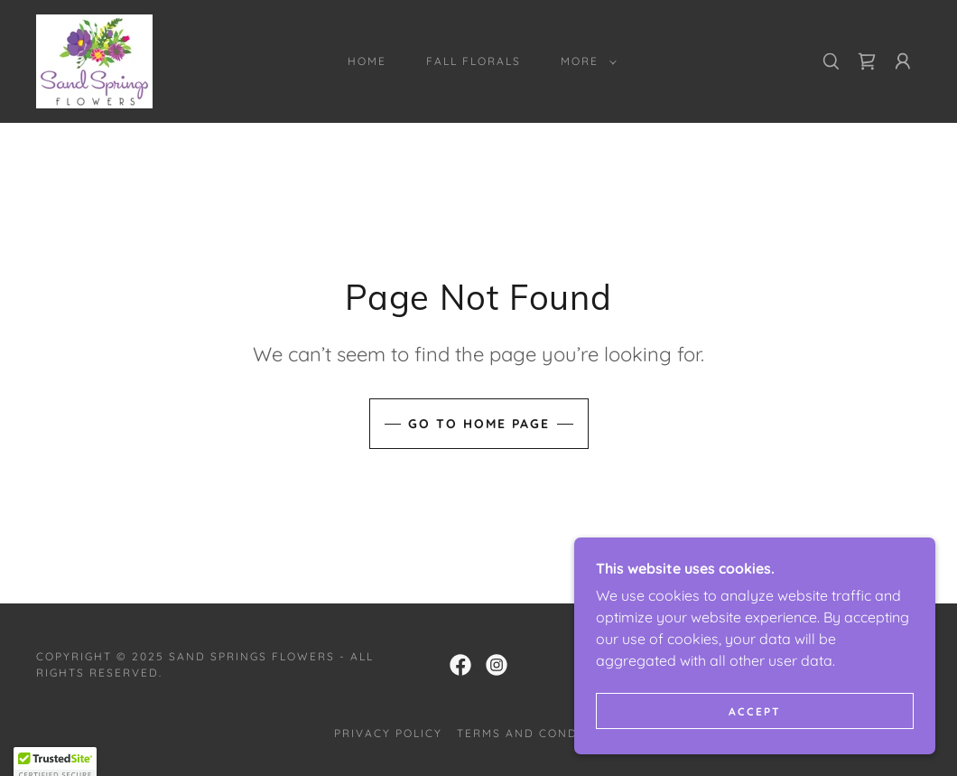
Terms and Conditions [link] (540, 733)
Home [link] (367, 61)
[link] (94, 60)
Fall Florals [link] (473, 61)
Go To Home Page (479, 424)
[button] (585, 61)
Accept (755, 724)
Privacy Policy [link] (388, 733)
